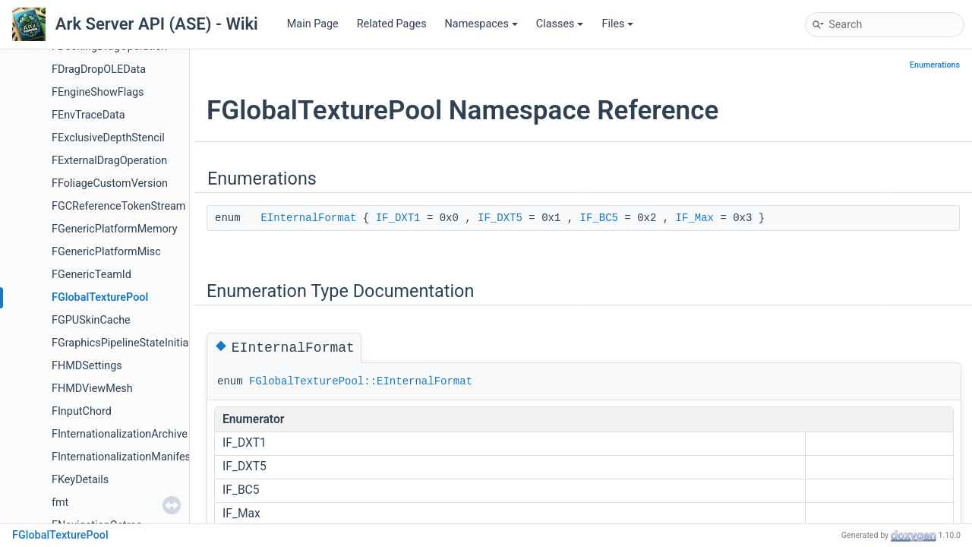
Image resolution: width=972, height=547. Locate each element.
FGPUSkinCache (91, 320)
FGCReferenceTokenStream (118, 206)
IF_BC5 (599, 218)
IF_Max (695, 218)
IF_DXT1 (398, 218)
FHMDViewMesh (92, 388)
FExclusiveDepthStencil (108, 137)
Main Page (313, 23)
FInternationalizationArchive (120, 434)
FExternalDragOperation (109, 160)
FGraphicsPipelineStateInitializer (130, 343)
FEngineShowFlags (98, 92)
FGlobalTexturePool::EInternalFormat (360, 381)
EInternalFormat (308, 218)
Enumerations (935, 65)
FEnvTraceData (88, 115)
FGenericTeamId (91, 274)
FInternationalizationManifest (123, 457)
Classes (560, 23)
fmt (60, 502)
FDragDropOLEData (99, 69)
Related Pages (392, 23)
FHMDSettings (87, 365)
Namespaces (481, 23)
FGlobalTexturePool (100, 297)
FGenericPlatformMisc (106, 251)
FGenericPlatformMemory (115, 229)
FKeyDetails (80, 479)
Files (617, 23)
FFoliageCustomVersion (110, 183)
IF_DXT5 (500, 218)
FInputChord (82, 411)
